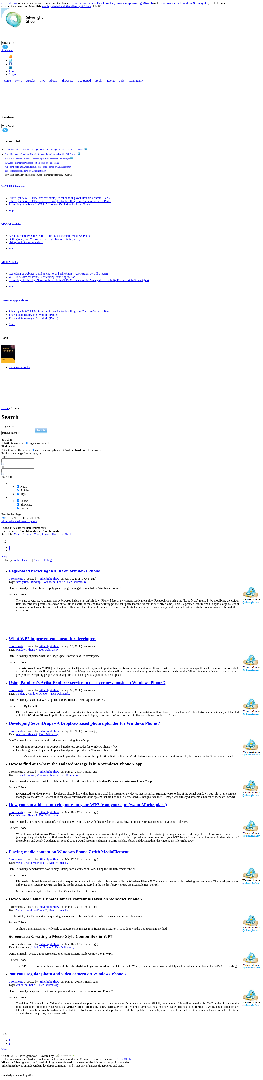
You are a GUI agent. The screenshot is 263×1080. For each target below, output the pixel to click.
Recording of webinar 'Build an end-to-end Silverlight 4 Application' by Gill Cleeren (58, 273)
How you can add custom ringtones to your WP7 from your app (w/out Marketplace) (88, 804)
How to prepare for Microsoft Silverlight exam (25, 171)
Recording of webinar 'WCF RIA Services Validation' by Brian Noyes (49, 204)
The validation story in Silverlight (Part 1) (33, 318)
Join (11, 71)
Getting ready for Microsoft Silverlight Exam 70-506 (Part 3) (44, 239)
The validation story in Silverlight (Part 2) (33, 314)
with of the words (18, 450)
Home (5, 408)
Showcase (26, 504)
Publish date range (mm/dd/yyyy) (21, 453)
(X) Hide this (9, 3)
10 (7, 518)
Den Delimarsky (76, 581)
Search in (6, 476)
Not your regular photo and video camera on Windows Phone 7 (68, 973)
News (23, 486)
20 (16, 518)
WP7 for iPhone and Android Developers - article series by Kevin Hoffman (38, 167)
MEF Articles (9, 262)
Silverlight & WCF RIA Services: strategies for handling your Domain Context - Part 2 (59, 197)
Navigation (22, 581)
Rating (48, 560)
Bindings (36, 581)
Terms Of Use (124, 1059)
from (4, 456)
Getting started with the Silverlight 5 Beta (66, 6)
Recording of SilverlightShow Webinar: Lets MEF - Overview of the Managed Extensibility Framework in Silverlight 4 (79, 280)
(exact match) (39, 443)
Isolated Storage (25, 775)
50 (40, 518)
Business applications (14, 300)
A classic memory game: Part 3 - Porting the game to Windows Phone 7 (51, 235)
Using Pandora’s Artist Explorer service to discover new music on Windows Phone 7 (87, 682)
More (12, 210)
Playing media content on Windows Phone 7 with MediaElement (69, 851)
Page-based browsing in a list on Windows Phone (54, 571)
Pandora (20, 693)
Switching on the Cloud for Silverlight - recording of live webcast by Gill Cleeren (42, 154)
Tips (23, 493)
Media (19, 862)
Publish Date (20, 560)
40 (32, 518)
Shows (24, 500)
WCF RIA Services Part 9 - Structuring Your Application (42, 276)
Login (12, 74)
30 (24, 518)
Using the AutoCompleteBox (26, 242)
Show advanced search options (19, 521)
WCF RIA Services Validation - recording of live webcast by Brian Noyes (39, 158)
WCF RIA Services (13, 186)
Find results (8, 446)
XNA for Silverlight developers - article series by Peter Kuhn (32, 163)
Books (24, 508)
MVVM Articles (11, 224)
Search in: (7, 439)
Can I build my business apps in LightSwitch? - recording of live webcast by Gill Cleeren (46, 149)
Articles (25, 490)
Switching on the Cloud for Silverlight (182, 3)
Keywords (7, 426)
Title (37, 560)
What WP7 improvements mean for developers (52, 638)
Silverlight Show (49, 578)
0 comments (16, 578)
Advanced (7, 50)
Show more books (19, 367)
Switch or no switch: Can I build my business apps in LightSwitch (112, 3)
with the (48, 450)
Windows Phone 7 (54, 581)
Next (4, 556)
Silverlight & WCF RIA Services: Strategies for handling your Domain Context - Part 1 (60, 201)
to (2, 466)
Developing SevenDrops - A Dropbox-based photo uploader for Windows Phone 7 (84, 723)
